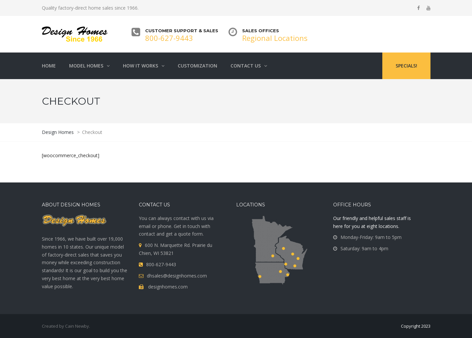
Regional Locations (275, 38)
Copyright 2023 (415, 326)
